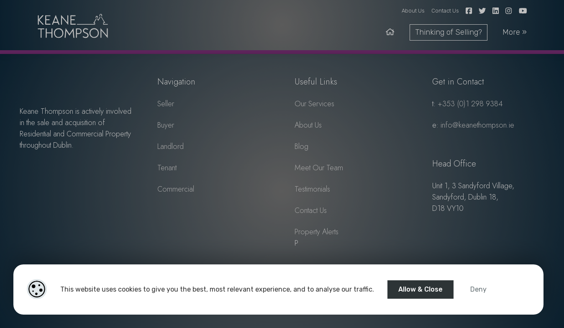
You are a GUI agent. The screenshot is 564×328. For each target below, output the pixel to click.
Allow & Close (420, 289)
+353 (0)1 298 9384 (470, 103)
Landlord (170, 146)
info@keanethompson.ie (477, 125)
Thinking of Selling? (448, 32)
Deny (478, 289)
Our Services (314, 103)
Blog (301, 146)
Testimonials (312, 189)
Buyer (165, 125)
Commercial (175, 189)
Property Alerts (316, 231)
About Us (413, 11)
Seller (165, 103)
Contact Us (445, 11)
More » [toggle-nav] (514, 32)
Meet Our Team (319, 167)
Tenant (167, 167)
